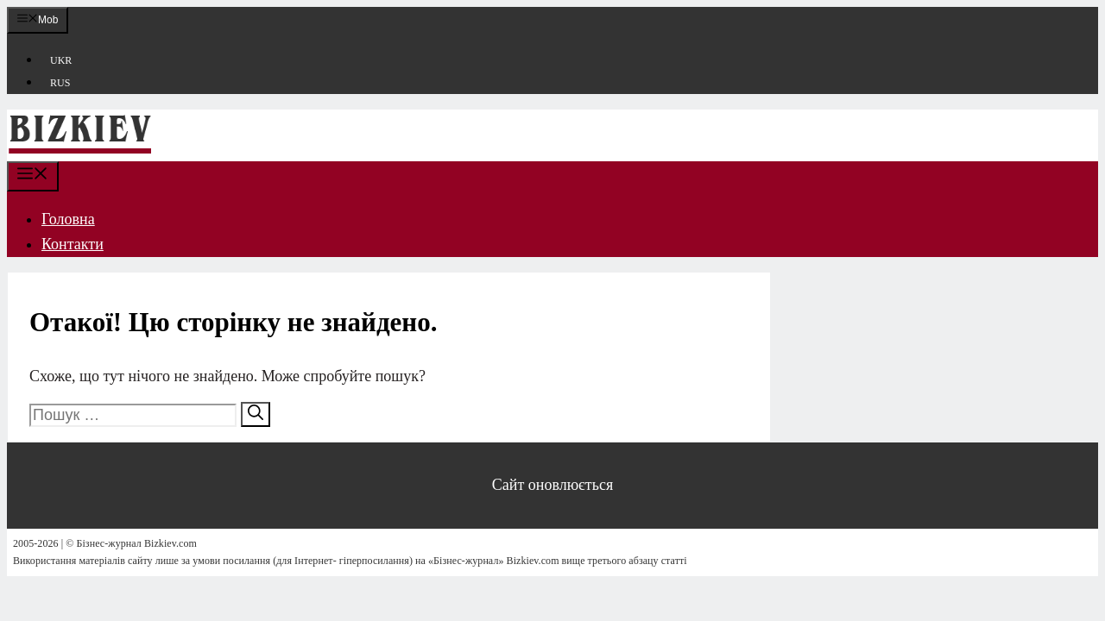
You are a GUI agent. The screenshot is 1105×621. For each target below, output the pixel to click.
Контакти (72, 244)
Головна (68, 219)
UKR (61, 60)
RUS (60, 83)
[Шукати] (255, 414)
